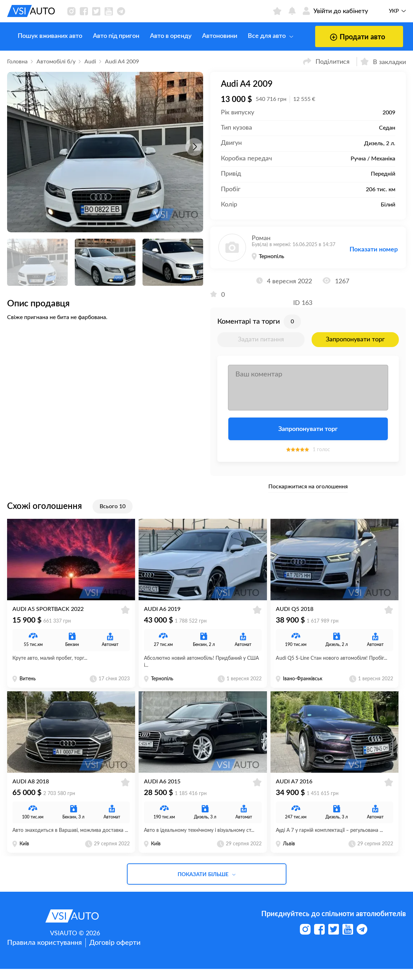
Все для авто (260, 36)
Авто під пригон (105, 36)
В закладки (383, 61)
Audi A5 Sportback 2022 (48, 612)
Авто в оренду (160, 36)
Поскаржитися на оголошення (308, 486)
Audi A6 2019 (162, 612)
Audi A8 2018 (30, 788)
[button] (194, 147)
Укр (394, 11)
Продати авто (341, 37)
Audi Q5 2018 (294, 612)
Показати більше (206, 881)
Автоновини (209, 36)
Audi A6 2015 (162, 788)
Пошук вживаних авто (39, 36)
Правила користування (44, 949)
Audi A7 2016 (294, 788)
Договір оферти (115, 949)
